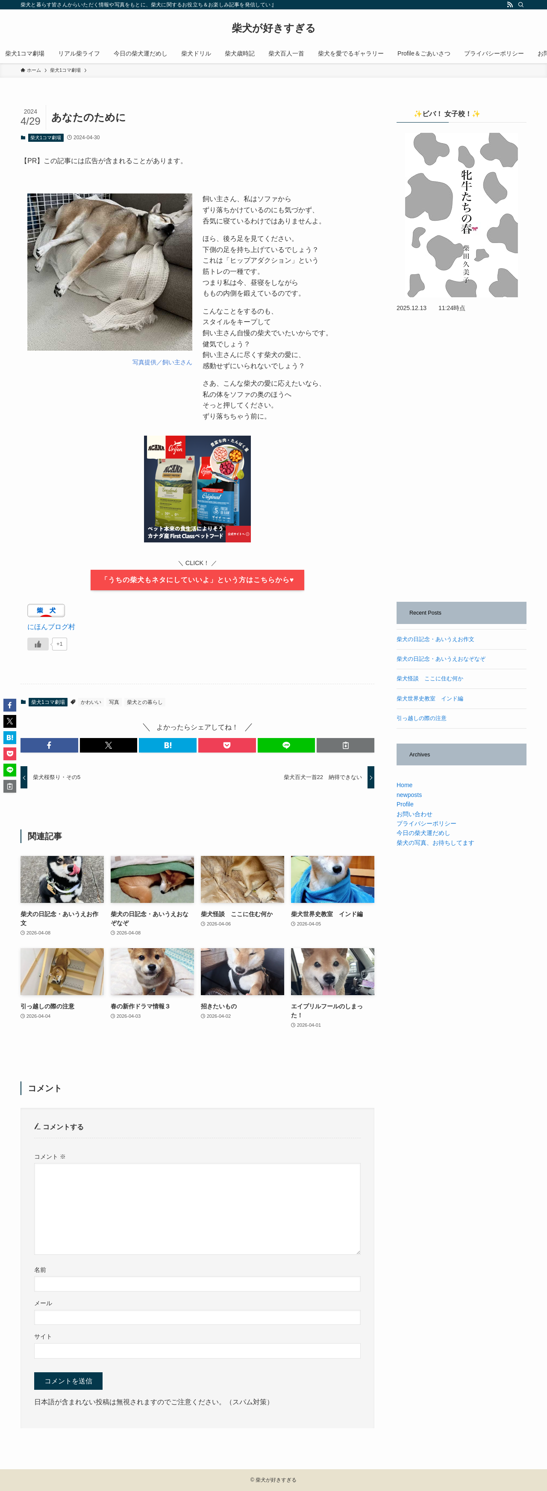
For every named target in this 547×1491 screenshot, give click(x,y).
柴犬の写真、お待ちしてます (435, 842)
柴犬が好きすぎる (274, 28)
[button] (49, 745)
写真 (114, 702)
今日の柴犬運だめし (423, 832)
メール (43, 1303)
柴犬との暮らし (145, 702)
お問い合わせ (414, 814)
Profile (405, 804)
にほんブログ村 (51, 626)
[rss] (509, 4)
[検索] (520, 4)
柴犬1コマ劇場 (45, 137)
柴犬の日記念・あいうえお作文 (435, 639)
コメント (50, 1156)
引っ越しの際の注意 (422, 718)
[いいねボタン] (38, 644)
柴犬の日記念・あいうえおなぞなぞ (441, 659)
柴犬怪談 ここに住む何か (430, 679)
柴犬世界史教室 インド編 (430, 699)
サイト (43, 1336)
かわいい (91, 702)
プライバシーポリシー (426, 823)
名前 (40, 1269)
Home (404, 785)
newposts (409, 794)
